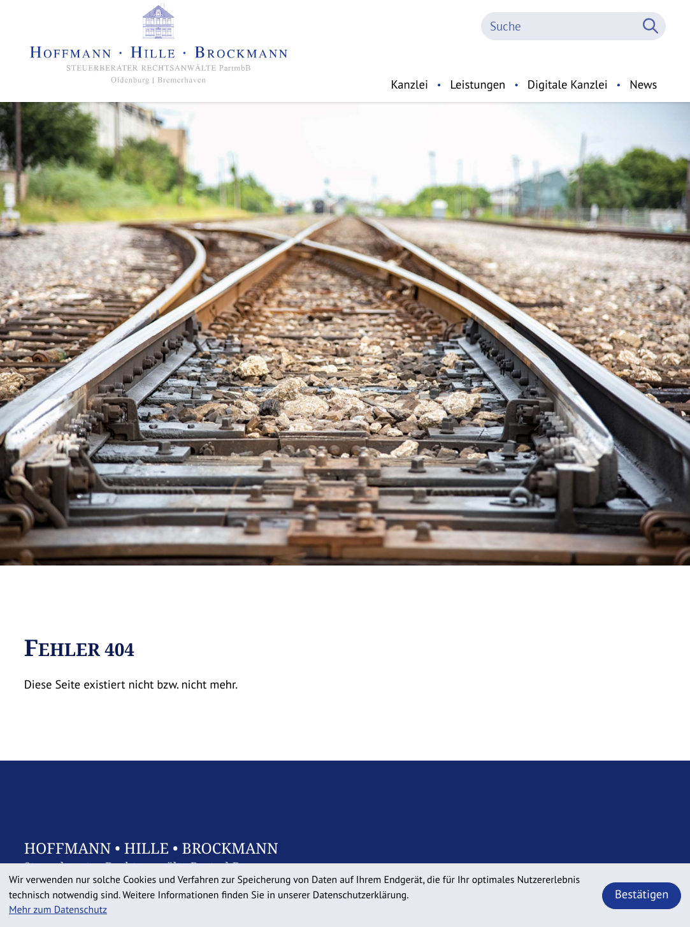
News (643, 84)
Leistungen (477, 84)
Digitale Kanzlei (568, 84)
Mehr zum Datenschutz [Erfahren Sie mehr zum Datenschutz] (58, 909)
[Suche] (559, 26)
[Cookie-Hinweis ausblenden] (641, 895)
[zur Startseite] (159, 51)
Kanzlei (409, 84)
